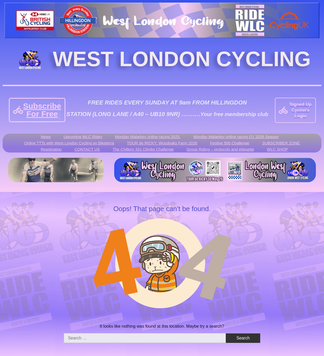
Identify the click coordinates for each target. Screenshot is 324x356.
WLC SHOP (277, 149)
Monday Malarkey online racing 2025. (147, 136)
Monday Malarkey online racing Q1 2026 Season (236, 136)
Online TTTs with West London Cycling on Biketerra (69, 143)
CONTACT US (87, 149)
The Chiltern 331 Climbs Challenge (143, 149)
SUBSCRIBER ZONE (281, 143)
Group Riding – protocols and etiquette (220, 149)
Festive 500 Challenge (229, 143)
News (46, 136)
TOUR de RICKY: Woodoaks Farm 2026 (162, 143)
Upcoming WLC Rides (83, 136)
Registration (51, 149)
